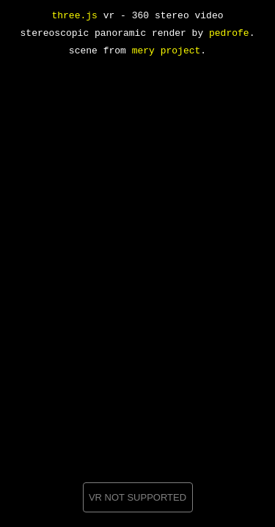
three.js (74, 16)
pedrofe (229, 33)
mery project (166, 51)
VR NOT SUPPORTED (137, 497)
